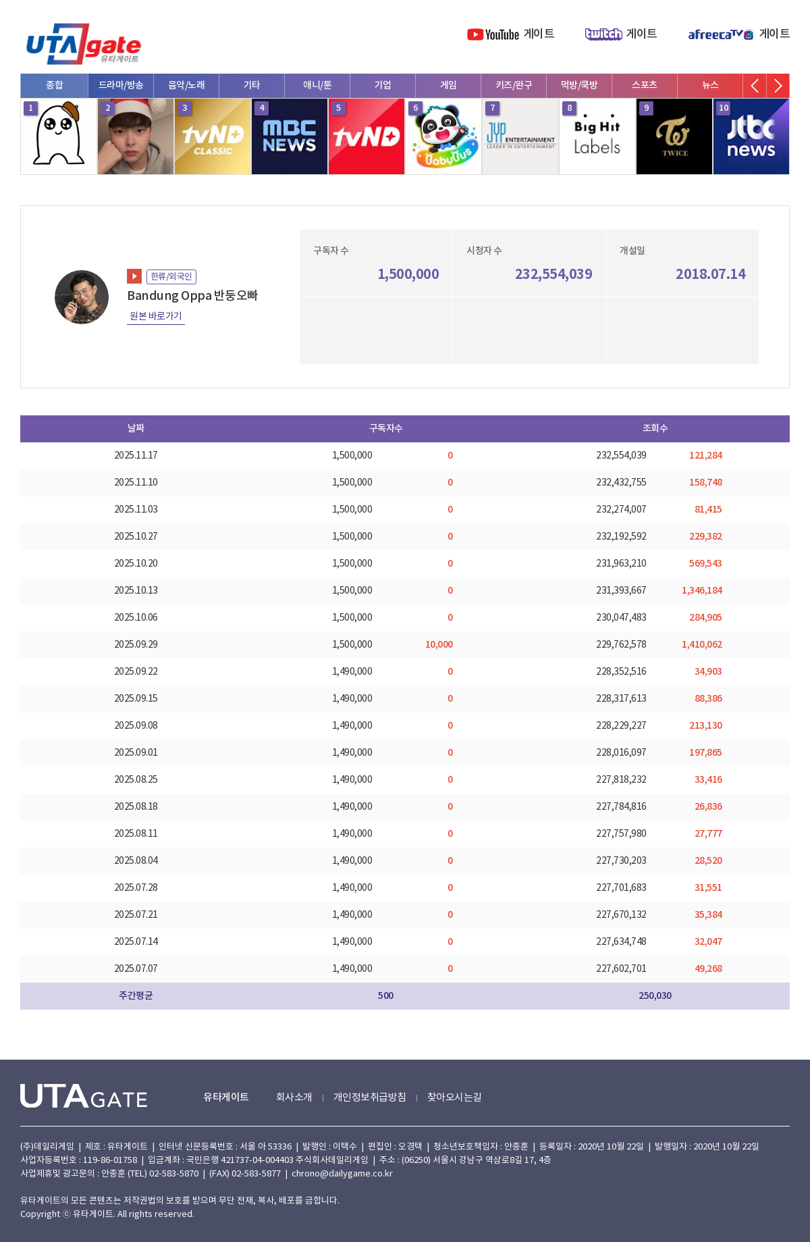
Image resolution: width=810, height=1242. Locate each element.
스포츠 (644, 85)
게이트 (539, 34)
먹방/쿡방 (579, 85)
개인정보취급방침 (369, 1098)
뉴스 (710, 85)
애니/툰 (317, 85)
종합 (54, 85)
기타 (252, 85)
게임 (448, 85)
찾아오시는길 (454, 1098)
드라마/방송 (121, 85)
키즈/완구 (514, 85)
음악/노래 (186, 85)
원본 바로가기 (156, 316)
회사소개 (294, 1098)
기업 (383, 85)
